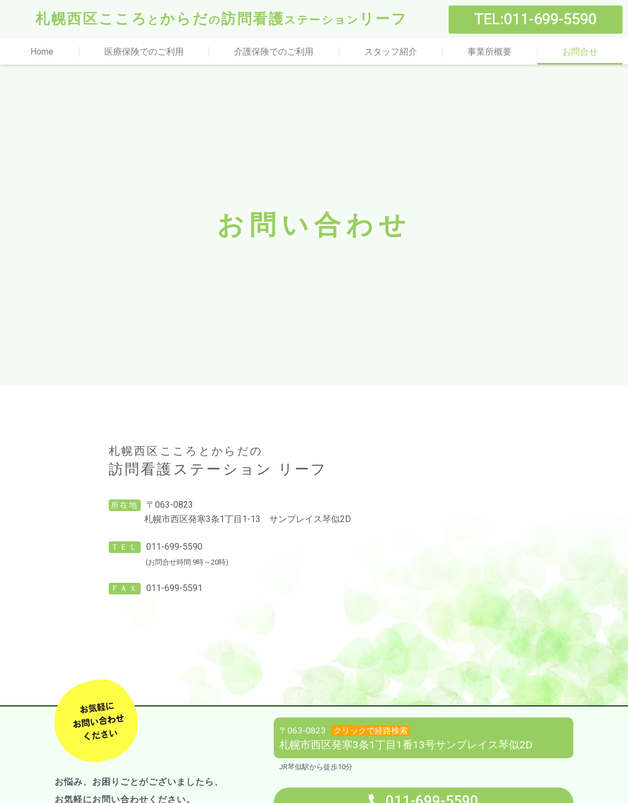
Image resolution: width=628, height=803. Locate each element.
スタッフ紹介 (390, 51)
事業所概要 (489, 51)
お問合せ (580, 51)
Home (42, 51)
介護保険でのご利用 (273, 51)
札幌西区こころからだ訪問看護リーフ (221, 18)
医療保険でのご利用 (144, 51)
